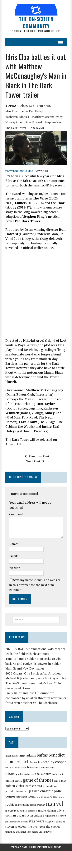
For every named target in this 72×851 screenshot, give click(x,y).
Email (13, 556)
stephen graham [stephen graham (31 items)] (55, 821)
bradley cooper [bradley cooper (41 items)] (54, 761)
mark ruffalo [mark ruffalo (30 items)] (22, 804)
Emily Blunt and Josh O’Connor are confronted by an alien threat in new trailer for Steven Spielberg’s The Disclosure (35, 698)
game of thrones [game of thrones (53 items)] (38, 780)
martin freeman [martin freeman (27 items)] (37, 804)
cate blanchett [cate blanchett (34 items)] (30, 767)
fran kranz (44, 106)
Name (13, 544)
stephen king (53, 122)
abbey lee (27, 106)
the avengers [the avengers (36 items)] (36, 826)
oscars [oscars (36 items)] (21, 815)
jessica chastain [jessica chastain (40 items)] (41, 791)
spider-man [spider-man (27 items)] (22, 821)
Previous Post (37, 456)
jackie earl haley (32, 111)
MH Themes (55, 847)
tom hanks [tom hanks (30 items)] (32, 831)
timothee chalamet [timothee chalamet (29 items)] (15, 831)
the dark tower (15, 128)
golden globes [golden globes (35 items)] (15, 786)
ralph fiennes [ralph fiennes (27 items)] (51, 815)
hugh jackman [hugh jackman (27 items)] (50, 786)
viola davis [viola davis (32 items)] (45, 831)
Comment (16, 514)
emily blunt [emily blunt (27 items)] (57, 774)
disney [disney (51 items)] (11, 773)
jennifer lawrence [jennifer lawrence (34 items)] (16, 791)
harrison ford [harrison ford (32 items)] (33, 786)
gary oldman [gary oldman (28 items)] (60, 780)
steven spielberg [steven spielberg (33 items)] (15, 826)
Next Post (35, 461)
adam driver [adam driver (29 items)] (11, 755)
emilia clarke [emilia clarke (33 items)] (43, 774)
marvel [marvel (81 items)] (54, 803)
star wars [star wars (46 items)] (36, 821)
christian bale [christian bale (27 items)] (47, 767)
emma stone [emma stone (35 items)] (13, 780)
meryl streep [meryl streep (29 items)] (12, 810)
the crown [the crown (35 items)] (53, 826)
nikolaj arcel (14, 122)
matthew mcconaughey (47, 117)
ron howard (34, 122)
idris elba (11, 111)
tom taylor (36, 128)
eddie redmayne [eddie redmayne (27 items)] (26, 774)
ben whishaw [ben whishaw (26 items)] (36, 762)
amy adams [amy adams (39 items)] (27, 755)
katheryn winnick (17, 117)
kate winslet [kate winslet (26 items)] (21, 796)
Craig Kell (26, 171)
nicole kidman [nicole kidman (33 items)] (47, 810)
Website (14, 568)
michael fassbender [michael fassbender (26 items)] (28, 810)
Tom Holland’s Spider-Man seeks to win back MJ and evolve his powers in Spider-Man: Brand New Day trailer (33, 663)
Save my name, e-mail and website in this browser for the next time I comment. (34, 585)
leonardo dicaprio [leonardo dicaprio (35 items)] (40, 796)
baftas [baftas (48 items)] (42, 755)
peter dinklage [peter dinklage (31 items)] (35, 815)
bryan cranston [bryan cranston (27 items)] (12, 767)
